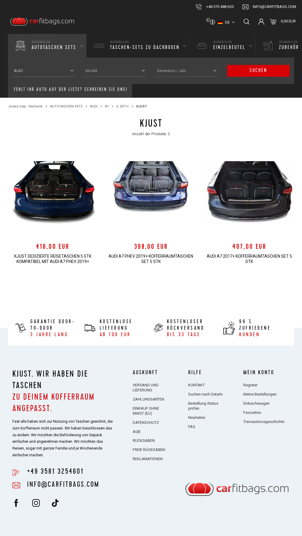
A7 (107, 106)
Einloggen (261, 21)
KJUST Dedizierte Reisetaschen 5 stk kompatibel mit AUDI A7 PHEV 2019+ (52, 259)
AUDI (94, 106)
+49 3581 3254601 (55, 472)
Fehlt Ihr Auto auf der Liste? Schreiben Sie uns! (71, 90)
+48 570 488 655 (220, 6)
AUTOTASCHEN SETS (66, 106)
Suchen (258, 70)
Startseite (35, 106)
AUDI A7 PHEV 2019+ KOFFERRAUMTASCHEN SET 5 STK (151, 259)
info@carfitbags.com (274, 6)
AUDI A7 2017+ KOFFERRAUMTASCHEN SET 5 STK (249, 259)
